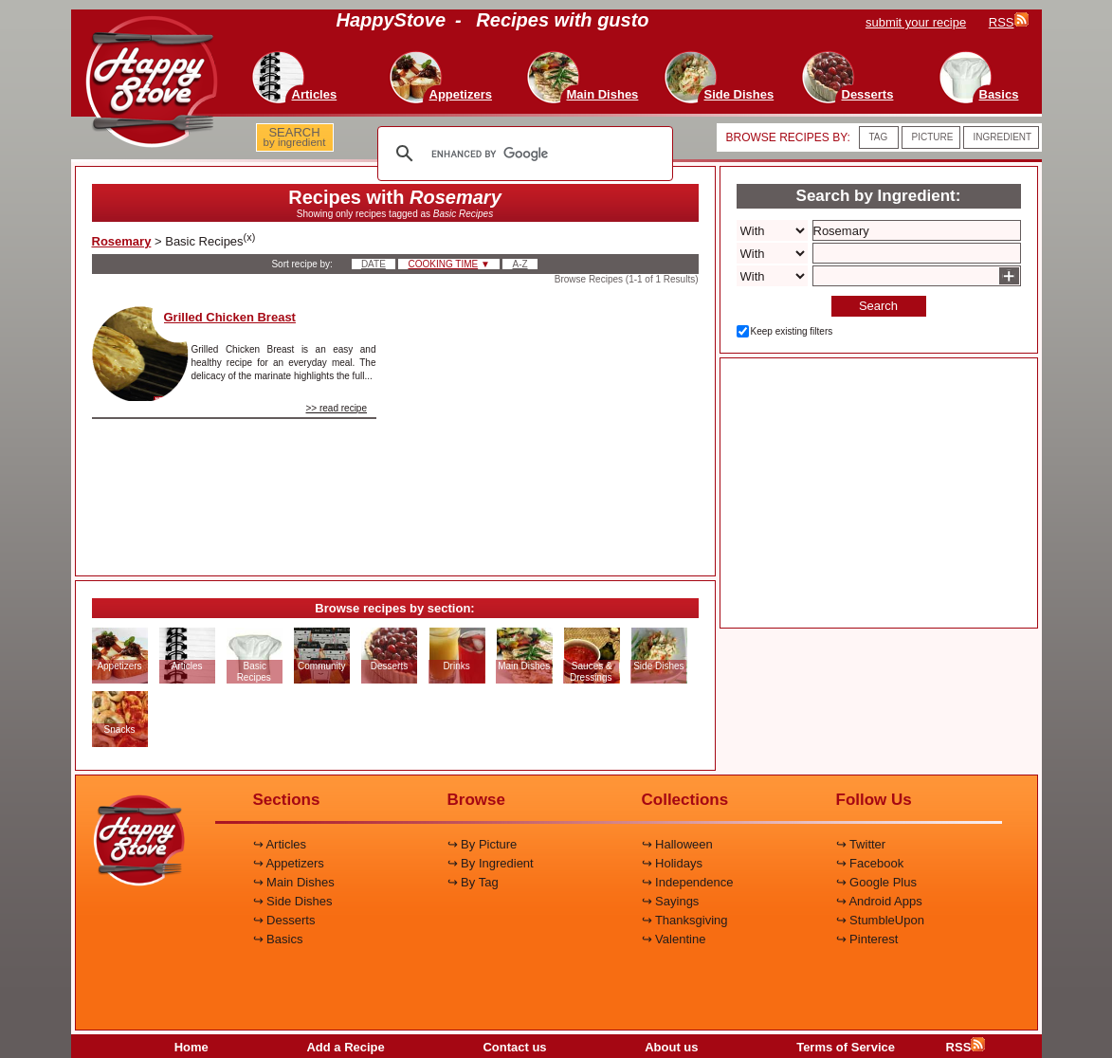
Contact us (514, 1047)
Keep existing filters (792, 331)
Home (191, 1047)
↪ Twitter (861, 844)
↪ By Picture (482, 844)
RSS (966, 1047)
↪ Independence (688, 882)
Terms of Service (845, 1047)
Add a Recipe (345, 1047)
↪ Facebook (870, 863)
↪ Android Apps (879, 901)
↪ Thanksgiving (685, 920)
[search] (522, 153)
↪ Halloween (677, 844)
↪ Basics (278, 939)
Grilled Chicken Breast (230, 317)
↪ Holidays (672, 863)
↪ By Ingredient (490, 863)
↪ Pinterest (867, 939)
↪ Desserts (284, 920)
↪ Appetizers (288, 863)
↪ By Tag (473, 882)
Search (878, 306)
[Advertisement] (553, 424)
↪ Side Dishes (293, 901)
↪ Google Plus (876, 882)
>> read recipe (337, 408)
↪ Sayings (671, 901)
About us (671, 1047)
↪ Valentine (674, 939)
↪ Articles (280, 844)
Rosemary (122, 241)
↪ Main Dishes (294, 882)
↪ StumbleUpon (880, 920)
